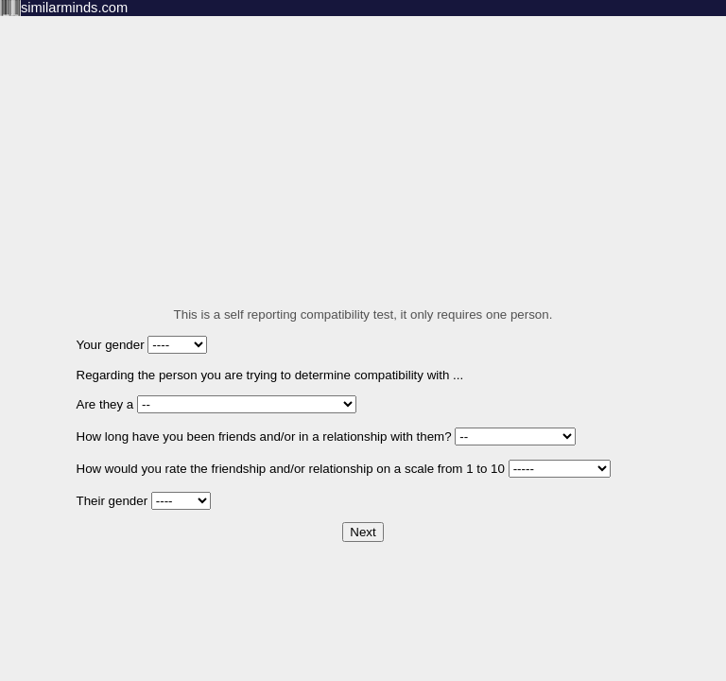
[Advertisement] (363, 148)
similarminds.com (74, 7)
